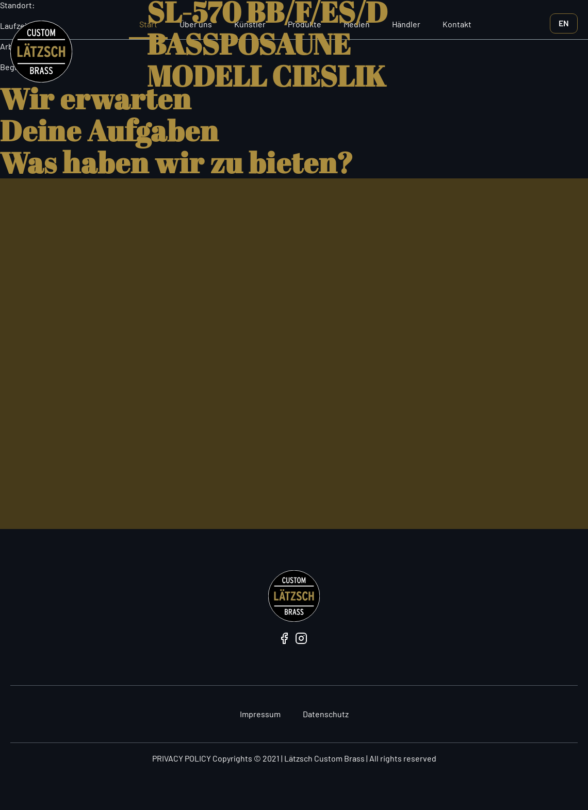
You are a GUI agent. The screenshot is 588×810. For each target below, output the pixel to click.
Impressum (260, 714)
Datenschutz (326, 714)
